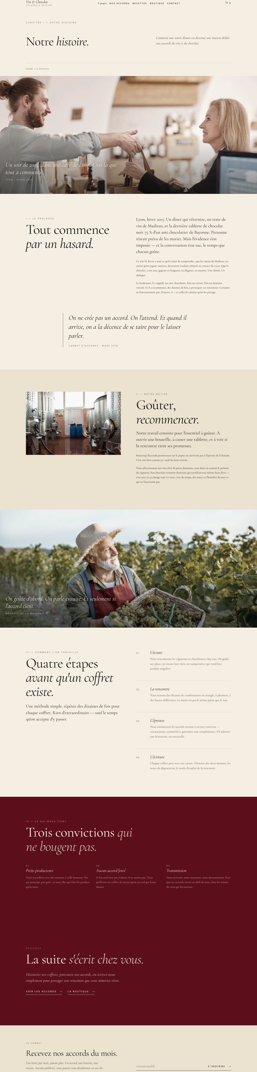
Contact (173, 3)
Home (29, 69)
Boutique (157, 3)
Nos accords (119, 3)
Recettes (140, 3)
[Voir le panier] (228, 3)
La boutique (78, 991)
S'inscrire (217, 1066)
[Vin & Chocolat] (39, 3)
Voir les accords (41, 991)
